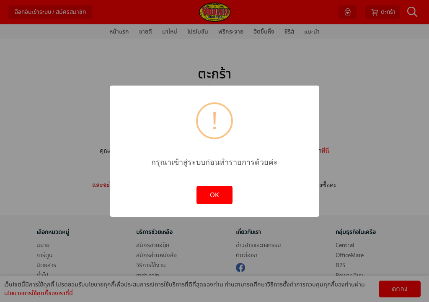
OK (214, 195)
